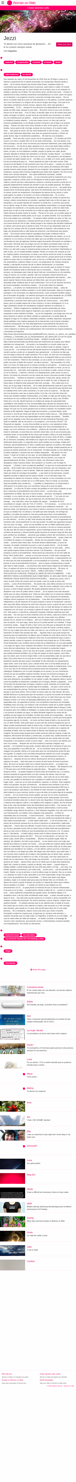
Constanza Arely (35, 987)
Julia (29, 1247)
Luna (29, 1059)
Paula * (30, 1045)
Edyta (30, 1001)
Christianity (10, 963)
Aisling (30, 1218)
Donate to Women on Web (12, 1380)
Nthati (30, 1189)
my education (29, 935)
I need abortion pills (38, 7)
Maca (29, 1073)
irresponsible (22, 62)
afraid (57, 62)
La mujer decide (35, 1030)
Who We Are (7, 1374)
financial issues (12, 935)
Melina (30, 1088)
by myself (27, 74)
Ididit (29, 1203)
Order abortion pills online (50, 1374)
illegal (8, 951)
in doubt (47, 62)
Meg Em (31, 1174)
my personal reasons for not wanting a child (24, 939)
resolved (36, 62)
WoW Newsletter (46, 1380)
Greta (30, 1232)
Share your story (64, 44)
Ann (29, 1016)
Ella (29, 1131)
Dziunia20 (32, 1146)
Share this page (38, 970)
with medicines (12, 74)
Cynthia (31, 1261)
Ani (28, 1117)
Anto (29, 1102)
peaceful (9, 62)
